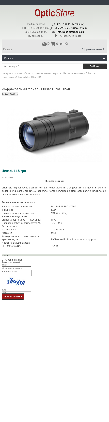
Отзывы (5, 255)
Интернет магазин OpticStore (16, 73)
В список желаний (54, 181)
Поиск (94, 66)
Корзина (7, 49)
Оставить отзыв (13, 297)
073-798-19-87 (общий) (70, 24)
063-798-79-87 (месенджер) (71, 27)
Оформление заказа (93, 49)
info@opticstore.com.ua (70, 31)
